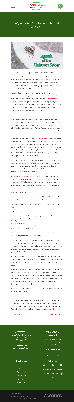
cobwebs (49, 147)
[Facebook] (48, 365)
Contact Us (21, 383)
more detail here (45, 138)
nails (24, 96)
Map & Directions (53, 345)
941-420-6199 (21, 348)
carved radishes (41, 96)
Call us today (56, 309)
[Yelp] (53, 365)
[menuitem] (13, 398)
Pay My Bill (21, 379)
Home (21, 365)
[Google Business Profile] (44, 365)
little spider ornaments (25, 200)
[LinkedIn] (57, 365)
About (21, 368)
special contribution (35, 119)
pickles (30, 96)
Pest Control (21, 372)
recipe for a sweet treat (38, 197)
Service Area (21, 376)
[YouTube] (61, 365)
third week (24, 176)
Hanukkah (38, 185)
